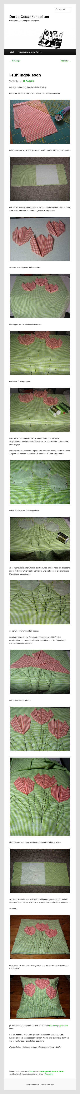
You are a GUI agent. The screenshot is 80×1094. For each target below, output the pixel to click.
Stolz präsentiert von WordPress (40, 1084)
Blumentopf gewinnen (58, 1026)
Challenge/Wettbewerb (48, 1071)
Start (12, 52)
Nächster (66, 61)
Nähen (61, 1071)
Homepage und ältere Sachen (29, 52)
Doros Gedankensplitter (29, 17)
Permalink (49, 1074)
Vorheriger (14, 61)
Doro (32, 1071)
